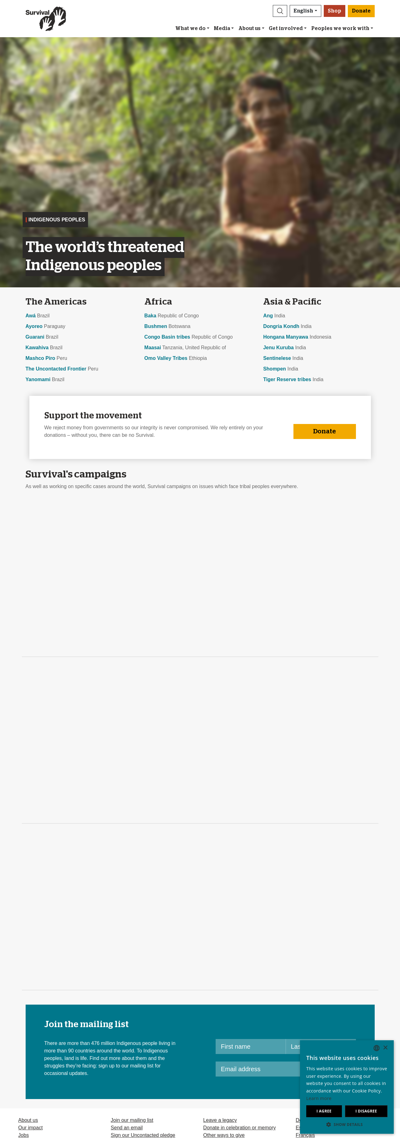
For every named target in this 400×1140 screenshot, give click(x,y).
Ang (268, 315)
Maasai (152, 347)
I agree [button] (324, 1111)
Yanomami (38, 379)
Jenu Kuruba (278, 347)
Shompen (274, 368)
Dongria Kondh (281, 326)
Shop (334, 10)
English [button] (303, 10)
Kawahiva (37, 347)
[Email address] (271, 1069)
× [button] (385, 1048)
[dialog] (347, 1087)
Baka (150, 315)
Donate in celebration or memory (239, 1127)
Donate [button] (361, 10)
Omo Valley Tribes (166, 358)
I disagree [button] (366, 1111)
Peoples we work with (340, 28)
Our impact (30, 1127)
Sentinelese (277, 358)
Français (305, 1135)
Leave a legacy (220, 1120)
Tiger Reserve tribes (287, 379)
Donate (324, 431)
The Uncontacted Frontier (56, 368)
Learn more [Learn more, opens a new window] (319, 1098)
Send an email (126, 1127)
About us (249, 28)
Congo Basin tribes (167, 337)
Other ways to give (224, 1135)
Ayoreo (34, 326)
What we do (190, 28)
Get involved (286, 28)
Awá (31, 315)
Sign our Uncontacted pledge (143, 1135)
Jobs (23, 1135)
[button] (280, 11)
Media (222, 28)
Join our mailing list (132, 1120)
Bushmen (155, 326)
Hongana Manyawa (285, 337)
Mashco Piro (40, 358)
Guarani (35, 337)
